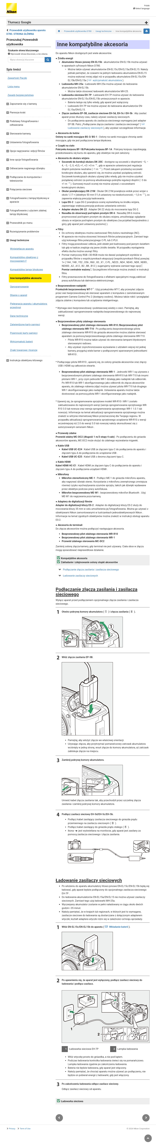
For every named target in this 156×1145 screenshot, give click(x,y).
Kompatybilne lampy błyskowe (26, 269)
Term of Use (25, 1128)
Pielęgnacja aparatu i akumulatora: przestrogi (28, 305)
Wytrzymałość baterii (21, 341)
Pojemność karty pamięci (23, 333)
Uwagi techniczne (104, 31)
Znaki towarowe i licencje (23, 350)
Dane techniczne (19, 316)
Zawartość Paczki (17, 78)
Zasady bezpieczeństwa (21, 95)
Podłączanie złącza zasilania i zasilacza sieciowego (91, 569)
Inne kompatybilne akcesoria (26, 278)
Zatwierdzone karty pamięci (25, 324)
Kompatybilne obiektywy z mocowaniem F (24, 259)
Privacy (12, 1128)
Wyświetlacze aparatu (22, 248)
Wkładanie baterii (118, 926)
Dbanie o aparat (18, 295)
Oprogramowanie (19, 286)
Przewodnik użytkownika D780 (78, 31)
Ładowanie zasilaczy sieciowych (80, 575)
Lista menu (14, 86)
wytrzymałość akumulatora (107, 80)
